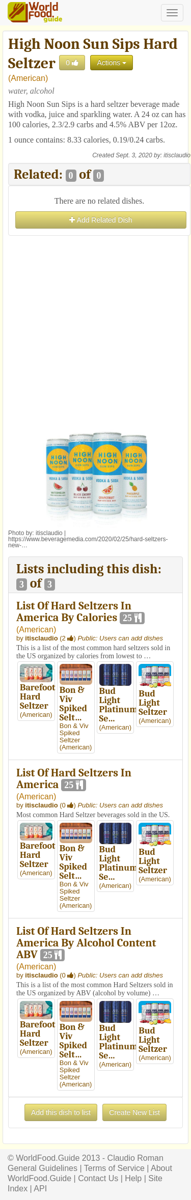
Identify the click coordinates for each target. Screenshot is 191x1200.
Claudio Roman (135, 1158)
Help (133, 1178)
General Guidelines (42, 1168)
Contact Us (98, 1178)
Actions (111, 63)
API (40, 1188)
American (28, 78)
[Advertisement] (95, 333)
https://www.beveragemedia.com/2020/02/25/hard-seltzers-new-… (88, 542)
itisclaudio (176, 155)
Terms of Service (114, 1168)
